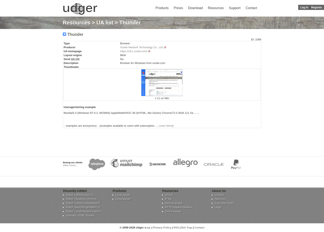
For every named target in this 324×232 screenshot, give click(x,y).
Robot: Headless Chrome (81, 199)
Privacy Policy (162, 227)
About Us (220, 199)
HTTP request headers (178, 207)
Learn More (165, 125)
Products (162, 8)
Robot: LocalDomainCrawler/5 (84, 211)
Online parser (173, 211)
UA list (104, 22)
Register (316, 7)
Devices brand (173, 203)
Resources (216, 8)
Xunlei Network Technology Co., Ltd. (141, 47)
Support (235, 8)
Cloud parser (123, 199)
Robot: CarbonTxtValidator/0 (83, 203)
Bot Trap (186, 227)
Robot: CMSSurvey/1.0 (79, 194)
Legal (218, 207)
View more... (70, 165)
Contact (251, 8)
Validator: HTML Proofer (80, 215)
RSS (176, 227)
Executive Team (224, 203)
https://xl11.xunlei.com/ (133, 51)
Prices (178, 8)
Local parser (123, 194)
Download (195, 8)
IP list (168, 199)
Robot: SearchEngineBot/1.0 (83, 207)
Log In (304, 7)
